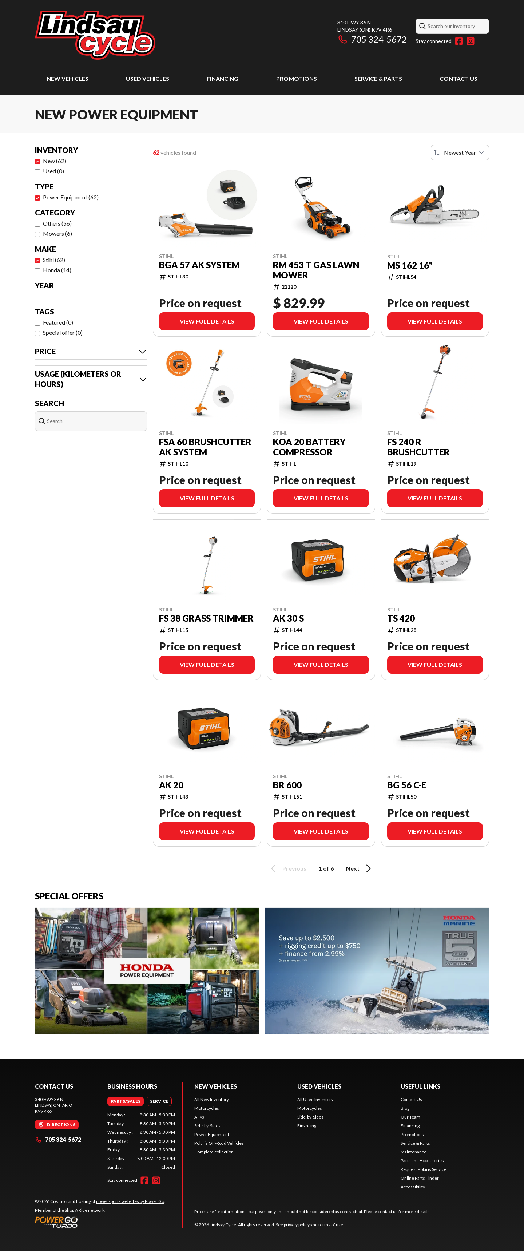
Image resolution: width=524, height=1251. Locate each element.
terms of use (330, 1224)
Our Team (410, 1117)
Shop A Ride (76, 1210)
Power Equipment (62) (71, 197)
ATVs (199, 1117)
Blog (405, 1108)
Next (359, 868)
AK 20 (171, 785)
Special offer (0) (63, 332)
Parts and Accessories (422, 1160)
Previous (287, 868)
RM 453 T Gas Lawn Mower (316, 270)
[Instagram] (470, 41)
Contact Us (458, 78)
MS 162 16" (410, 265)
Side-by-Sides (207, 1125)
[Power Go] (100, 1222)
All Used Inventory (315, 1099)
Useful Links (420, 1086)
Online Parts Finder (420, 1178)
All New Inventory (211, 1099)
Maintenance (413, 1152)
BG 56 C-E (406, 785)
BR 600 (287, 785)
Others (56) (57, 223)
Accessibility (413, 1186)
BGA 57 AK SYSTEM (199, 265)
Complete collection (214, 1152)
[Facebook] (458, 41)
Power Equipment (211, 1134)
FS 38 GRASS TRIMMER (206, 618)
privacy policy (297, 1224)
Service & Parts (378, 78)
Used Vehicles (147, 78)
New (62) (54, 160)
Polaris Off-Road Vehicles (219, 1143)
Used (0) (53, 170)
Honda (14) (57, 269)
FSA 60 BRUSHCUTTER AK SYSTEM (205, 447)
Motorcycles (206, 1108)
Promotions (296, 78)
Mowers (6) (57, 233)
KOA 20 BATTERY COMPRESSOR (309, 447)
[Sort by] (460, 152)
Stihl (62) (54, 259)
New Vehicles (67, 78)
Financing (222, 78)
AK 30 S (288, 618)
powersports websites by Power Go (130, 1201)
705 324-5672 (372, 39)
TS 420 (401, 618)
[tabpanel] (141, 1141)
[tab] (125, 1101)
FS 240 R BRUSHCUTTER (418, 447)
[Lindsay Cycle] (95, 35)
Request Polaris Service (423, 1169)
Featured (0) (58, 322)
